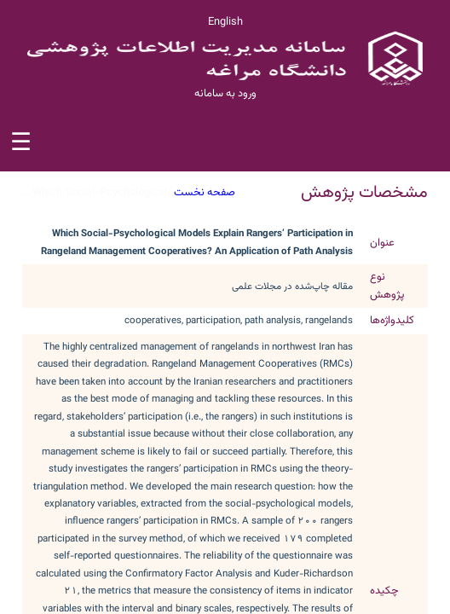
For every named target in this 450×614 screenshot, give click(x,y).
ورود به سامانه (225, 93)
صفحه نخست (204, 192)
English (225, 22)
